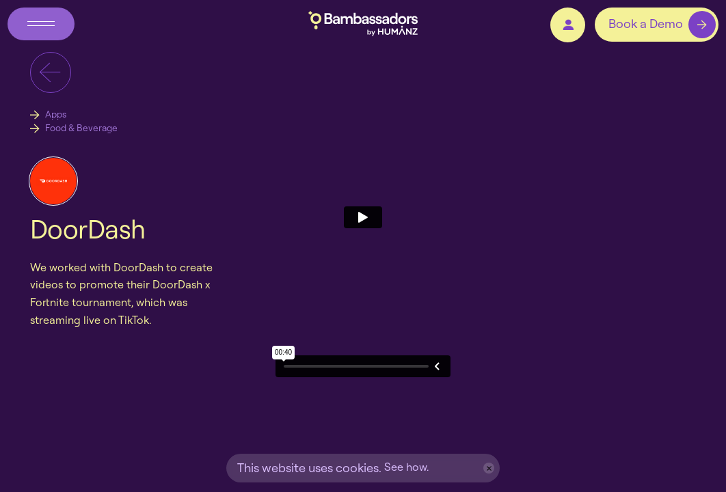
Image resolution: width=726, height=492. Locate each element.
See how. (406, 467)
